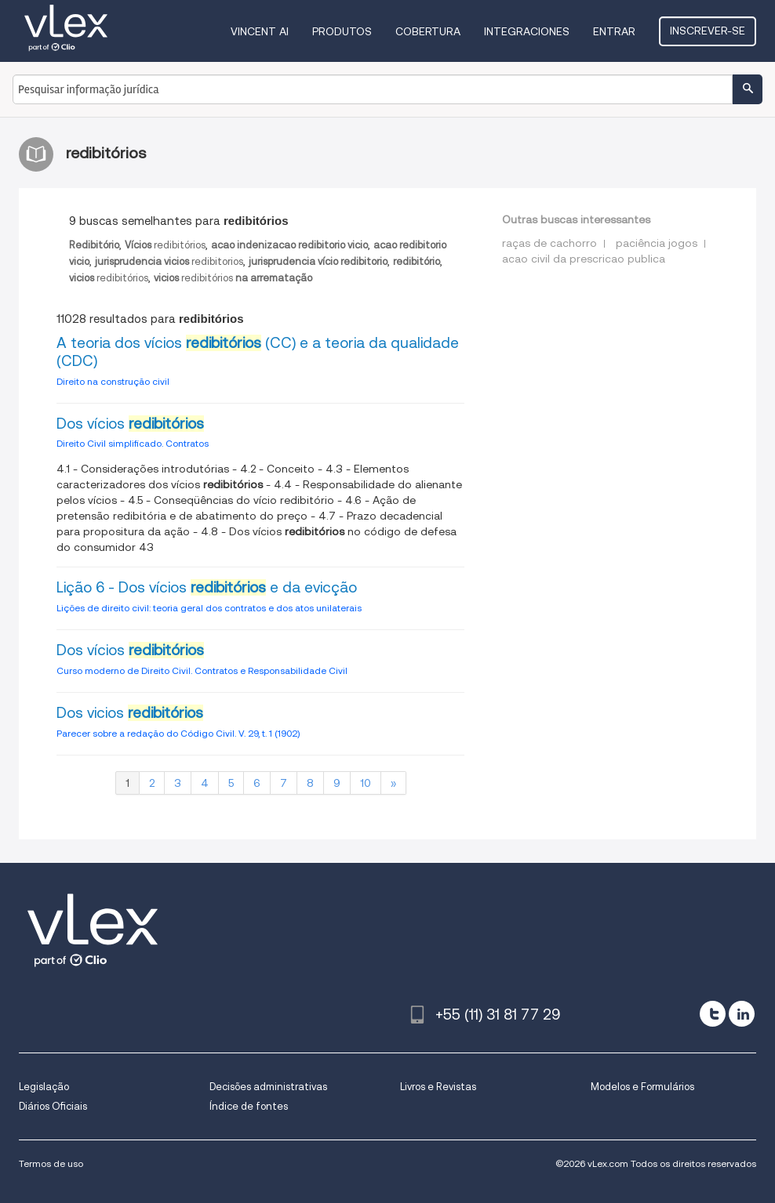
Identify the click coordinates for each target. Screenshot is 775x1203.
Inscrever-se (707, 30)
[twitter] (713, 1014)
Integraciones (526, 31)
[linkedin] (742, 1014)
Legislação (44, 1086)
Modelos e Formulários (642, 1086)
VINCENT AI (260, 31)
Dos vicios (129, 713)
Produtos (342, 31)
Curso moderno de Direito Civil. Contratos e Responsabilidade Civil (201, 670)
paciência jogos (656, 243)
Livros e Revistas (438, 1086)
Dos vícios (130, 423)
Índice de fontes (248, 1106)
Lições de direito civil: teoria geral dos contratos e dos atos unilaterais (209, 608)
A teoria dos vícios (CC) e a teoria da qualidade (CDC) (257, 352)
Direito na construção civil (112, 381)
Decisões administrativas (268, 1086)
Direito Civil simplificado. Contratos (132, 443)
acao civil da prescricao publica (583, 258)
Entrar (614, 31)
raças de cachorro (549, 243)
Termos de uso (51, 1163)
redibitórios (165, 245)
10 (365, 783)
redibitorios (169, 261)
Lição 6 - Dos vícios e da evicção (206, 587)
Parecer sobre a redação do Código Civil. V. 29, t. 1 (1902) (178, 733)
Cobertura (427, 31)
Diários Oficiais (53, 1106)
